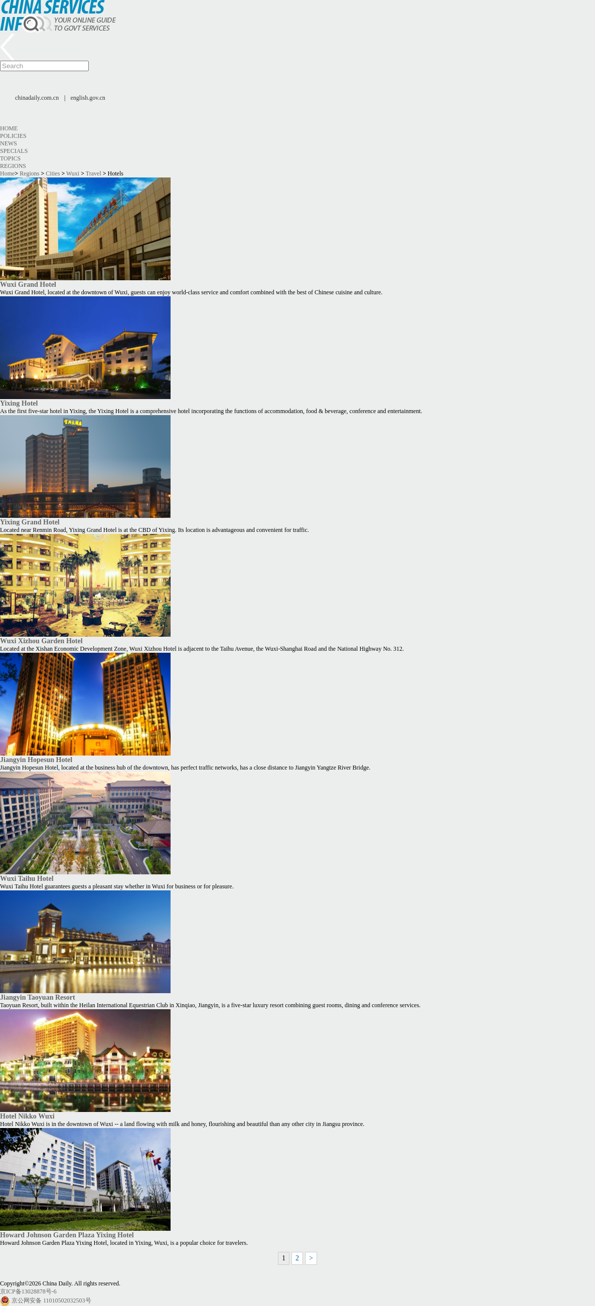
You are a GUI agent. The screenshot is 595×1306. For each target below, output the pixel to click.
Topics (10, 158)
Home (9, 128)
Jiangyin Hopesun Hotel (36, 760)
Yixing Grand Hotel (30, 522)
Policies (13, 135)
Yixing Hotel (19, 403)
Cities (53, 173)
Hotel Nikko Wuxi (27, 1116)
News (8, 143)
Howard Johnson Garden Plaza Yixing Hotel (67, 1235)
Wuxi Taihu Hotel (27, 878)
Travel (93, 173)
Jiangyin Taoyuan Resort (37, 997)
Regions (13, 165)
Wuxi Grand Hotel (28, 284)
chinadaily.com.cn (37, 97)
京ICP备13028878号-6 (28, 1291)
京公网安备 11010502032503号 (51, 1300)
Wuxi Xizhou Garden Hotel (41, 641)
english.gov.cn (88, 97)
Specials (14, 150)
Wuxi (72, 173)
